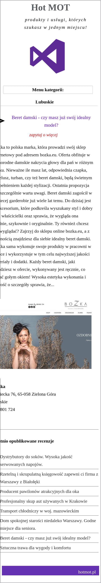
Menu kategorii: (48, 89)
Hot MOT (50, 18)
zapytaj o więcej (43, 134)
